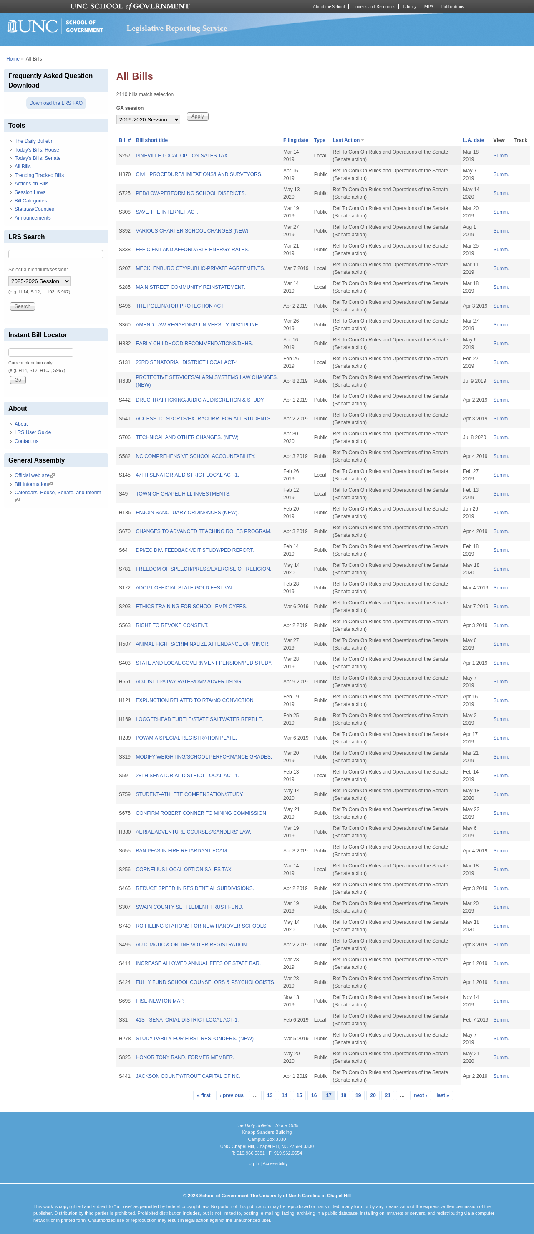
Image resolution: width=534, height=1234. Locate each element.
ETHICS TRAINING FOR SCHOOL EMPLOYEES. (191, 606)
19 (358, 1095)
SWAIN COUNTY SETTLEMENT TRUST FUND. (189, 907)
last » (442, 1095)
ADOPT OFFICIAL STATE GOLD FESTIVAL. (185, 588)
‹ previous (232, 1095)
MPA (428, 6)
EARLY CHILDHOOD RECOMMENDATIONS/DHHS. (194, 343)
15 (299, 1095)
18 (343, 1095)
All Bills (23, 166)
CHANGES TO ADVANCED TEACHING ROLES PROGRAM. (203, 531)
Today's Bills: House (37, 150)
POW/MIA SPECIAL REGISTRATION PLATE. (186, 738)
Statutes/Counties (34, 209)
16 (314, 1095)
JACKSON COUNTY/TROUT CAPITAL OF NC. (188, 1076)
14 (284, 1095)
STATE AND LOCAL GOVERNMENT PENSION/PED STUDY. (204, 663)
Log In (252, 1163)
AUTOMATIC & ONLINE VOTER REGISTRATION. (192, 945)
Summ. (501, 156)
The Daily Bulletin (34, 141)
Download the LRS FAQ (56, 103)
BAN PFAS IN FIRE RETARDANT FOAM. (182, 851)
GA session (130, 108)
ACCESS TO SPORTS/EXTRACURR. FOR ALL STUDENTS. (204, 419)
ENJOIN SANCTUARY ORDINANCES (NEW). (187, 513)
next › (420, 1095)
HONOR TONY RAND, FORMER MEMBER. (185, 1057)
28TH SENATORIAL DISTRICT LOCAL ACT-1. (187, 776)
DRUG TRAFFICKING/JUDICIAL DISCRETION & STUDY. (200, 400)
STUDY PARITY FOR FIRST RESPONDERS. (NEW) (194, 1039)
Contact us (26, 441)
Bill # (125, 140)
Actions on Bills (31, 184)
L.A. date (473, 140)
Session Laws (30, 192)
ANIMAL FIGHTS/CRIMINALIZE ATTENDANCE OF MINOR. (203, 644)
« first (204, 1095)
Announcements (33, 218)
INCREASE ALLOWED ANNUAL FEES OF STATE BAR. (198, 963)
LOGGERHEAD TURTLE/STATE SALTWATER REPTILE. (199, 719)
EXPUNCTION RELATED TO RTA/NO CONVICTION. (195, 700)
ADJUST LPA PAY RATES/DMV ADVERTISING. (189, 682)
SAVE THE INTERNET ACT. (167, 212)
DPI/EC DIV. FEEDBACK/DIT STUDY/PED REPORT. (195, 550)
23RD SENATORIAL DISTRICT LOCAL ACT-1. (187, 362)
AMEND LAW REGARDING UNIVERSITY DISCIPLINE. (197, 325)
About (21, 424)
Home (13, 59)
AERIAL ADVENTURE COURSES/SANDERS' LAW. (193, 832)
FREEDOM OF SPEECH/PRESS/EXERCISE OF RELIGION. (203, 569)
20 (372, 1095)
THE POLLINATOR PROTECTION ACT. (180, 306)
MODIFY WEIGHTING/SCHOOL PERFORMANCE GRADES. (204, 757)
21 (387, 1095)
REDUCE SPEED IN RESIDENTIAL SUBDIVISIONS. (195, 888)
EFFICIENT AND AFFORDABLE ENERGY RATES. (192, 250)
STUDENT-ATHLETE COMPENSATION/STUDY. (190, 794)
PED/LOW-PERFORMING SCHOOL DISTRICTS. (191, 193)
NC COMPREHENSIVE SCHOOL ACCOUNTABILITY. (195, 456)
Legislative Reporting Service (176, 28)
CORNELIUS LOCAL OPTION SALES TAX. (184, 869)
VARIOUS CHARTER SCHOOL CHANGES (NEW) (192, 231)
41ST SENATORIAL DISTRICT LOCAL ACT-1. (187, 1020)
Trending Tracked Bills (39, 175)
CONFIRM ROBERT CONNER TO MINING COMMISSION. (201, 813)
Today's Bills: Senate (37, 158)
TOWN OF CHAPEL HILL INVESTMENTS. (183, 494)
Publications (452, 6)
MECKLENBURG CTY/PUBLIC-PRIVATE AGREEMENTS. (200, 268)
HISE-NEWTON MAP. (160, 1001)
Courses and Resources (374, 6)
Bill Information (34, 484)
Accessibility (274, 1163)
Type (319, 140)
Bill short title (152, 140)
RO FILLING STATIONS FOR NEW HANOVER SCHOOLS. (201, 926)
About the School (329, 6)
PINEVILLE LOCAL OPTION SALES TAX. (182, 156)
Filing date (295, 140)
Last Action (349, 140)
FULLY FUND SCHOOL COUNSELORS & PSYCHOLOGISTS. (205, 982)
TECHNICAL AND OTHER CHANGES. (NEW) (187, 437)
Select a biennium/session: (38, 270)
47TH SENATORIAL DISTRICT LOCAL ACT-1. (187, 475)
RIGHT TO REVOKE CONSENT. (172, 625)
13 (269, 1095)
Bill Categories (31, 201)
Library (409, 6)
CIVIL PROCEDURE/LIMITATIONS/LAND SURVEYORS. (199, 174)
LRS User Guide (33, 432)
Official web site (35, 475)
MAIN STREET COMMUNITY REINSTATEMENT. (190, 287)
